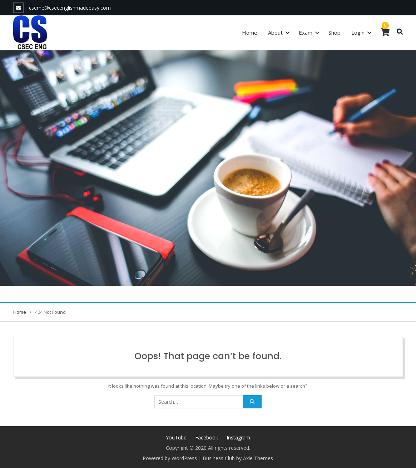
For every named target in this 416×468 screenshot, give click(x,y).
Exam (305, 32)
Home (249, 32)
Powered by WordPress (170, 458)
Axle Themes (258, 458)
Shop (334, 32)
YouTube (176, 437)
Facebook (206, 437)
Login (358, 32)
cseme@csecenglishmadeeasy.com (70, 7)
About (275, 32)
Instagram (238, 437)
